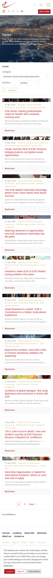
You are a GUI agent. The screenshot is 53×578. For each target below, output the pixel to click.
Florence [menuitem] (41, 542)
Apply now (44, 12)
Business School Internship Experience (21, 265)
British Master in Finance (29, 341)
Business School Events (28, 143)
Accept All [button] (9, 571)
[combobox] (25, 76)
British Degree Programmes (30, 300)
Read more (10, 130)
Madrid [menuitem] (15, 542)
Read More (8, 565)
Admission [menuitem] (42, 532)
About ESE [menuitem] (29, 532)
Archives (6, 82)
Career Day (21, 107)
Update (12, 90)
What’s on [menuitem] (6, 536)
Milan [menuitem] (24, 542)
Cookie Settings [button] (33, 571)
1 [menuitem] (18, 504)
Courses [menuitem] (6, 532)
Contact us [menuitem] (19, 536)
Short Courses (22, 384)
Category (6, 71)
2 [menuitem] (24, 503)
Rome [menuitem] (32, 542)
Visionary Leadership (37, 107)
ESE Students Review (25, 183)
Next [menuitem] (31, 504)
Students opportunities (26, 224)
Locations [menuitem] (17, 532)
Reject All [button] (20, 571)
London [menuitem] (5, 542)
